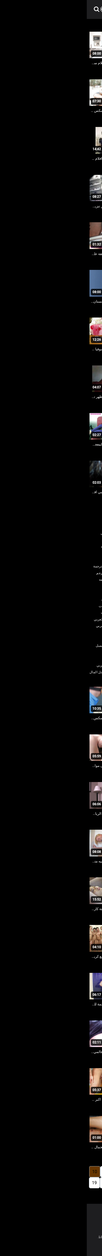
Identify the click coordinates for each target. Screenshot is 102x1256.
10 (7, 1171)
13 (72, 1182)
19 (7, 1182)
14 (62, 1182)
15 (51, 1182)
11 (94, 1182)
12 (83, 1182)
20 (62, 1193)
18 (18, 1182)
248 (50, 1193)
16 (40, 1182)
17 (29, 1182)
